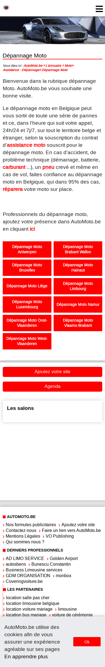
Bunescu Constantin (51, 564)
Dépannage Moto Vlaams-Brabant (78, 323)
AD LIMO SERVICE (25, 558)
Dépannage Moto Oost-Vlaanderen (27, 323)
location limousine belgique (32, 603)
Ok (86, 641)
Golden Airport (64, 558)
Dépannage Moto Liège (27, 286)
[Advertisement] (51, 461)
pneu (48, 167)
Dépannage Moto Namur (78, 304)
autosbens (16, 564)
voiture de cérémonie (72, 615)
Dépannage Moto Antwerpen (27, 249)
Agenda (53, 386)
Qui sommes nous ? (25, 542)
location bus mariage (26, 615)
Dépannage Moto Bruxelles (27, 268)
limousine (67, 609)
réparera (13, 189)
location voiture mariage (29, 609)
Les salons (20, 408)
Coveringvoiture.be (24, 581)
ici (32, 229)
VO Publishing (60, 536)
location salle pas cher (27, 598)
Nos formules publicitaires (31, 525)
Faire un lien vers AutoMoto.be (71, 530)
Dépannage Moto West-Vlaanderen (27, 341)
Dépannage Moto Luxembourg (27, 304)
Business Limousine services (34, 570)
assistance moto (26, 145)
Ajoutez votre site (52, 371)
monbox (63, 575)
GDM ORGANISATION (28, 575)
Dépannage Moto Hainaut (78, 268)
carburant (14, 167)
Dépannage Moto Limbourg (78, 286)
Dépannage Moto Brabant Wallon (78, 249)
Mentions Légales (23, 536)
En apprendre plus (26, 656)
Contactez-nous (21, 530)
